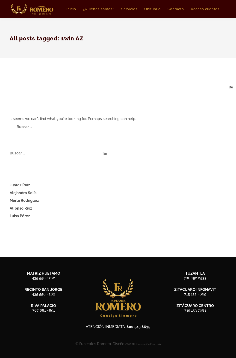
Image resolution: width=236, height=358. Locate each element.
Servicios (129, 9)
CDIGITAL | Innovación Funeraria (143, 344)
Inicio (71, 9)
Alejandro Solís (23, 193)
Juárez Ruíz (20, 185)
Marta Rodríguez (24, 200)
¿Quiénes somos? (98, 9)
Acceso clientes (205, 9)
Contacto (176, 9)
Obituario (152, 9)
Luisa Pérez (20, 216)
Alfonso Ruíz (21, 208)
